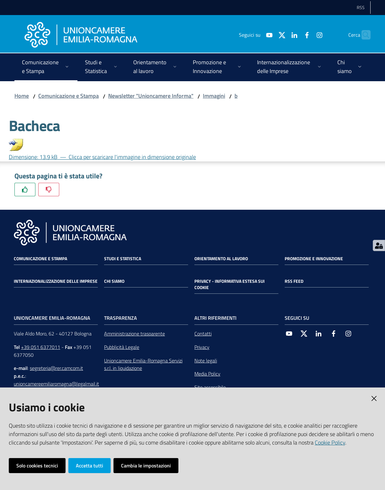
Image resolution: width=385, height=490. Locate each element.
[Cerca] (363, 34)
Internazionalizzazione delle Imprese (56, 281)
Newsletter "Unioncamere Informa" (150, 96)
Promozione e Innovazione (314, 259)
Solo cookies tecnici (37, 465)
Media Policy (207, 373)
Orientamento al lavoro (221, 259)
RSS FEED (294, 281)
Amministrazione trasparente (134, 333)
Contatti (203, 333)
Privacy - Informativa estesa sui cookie (229, 284)
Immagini (214, 96)
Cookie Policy (330, 442)
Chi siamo (114, 281)
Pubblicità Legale (121, 347)
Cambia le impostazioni (146, 465)
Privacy (201, 347)
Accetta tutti (89, 465)
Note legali (205, 360)
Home (21, 96)
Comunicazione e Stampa (68, 96)
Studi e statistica (122, 259)
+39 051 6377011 (40, 347)
